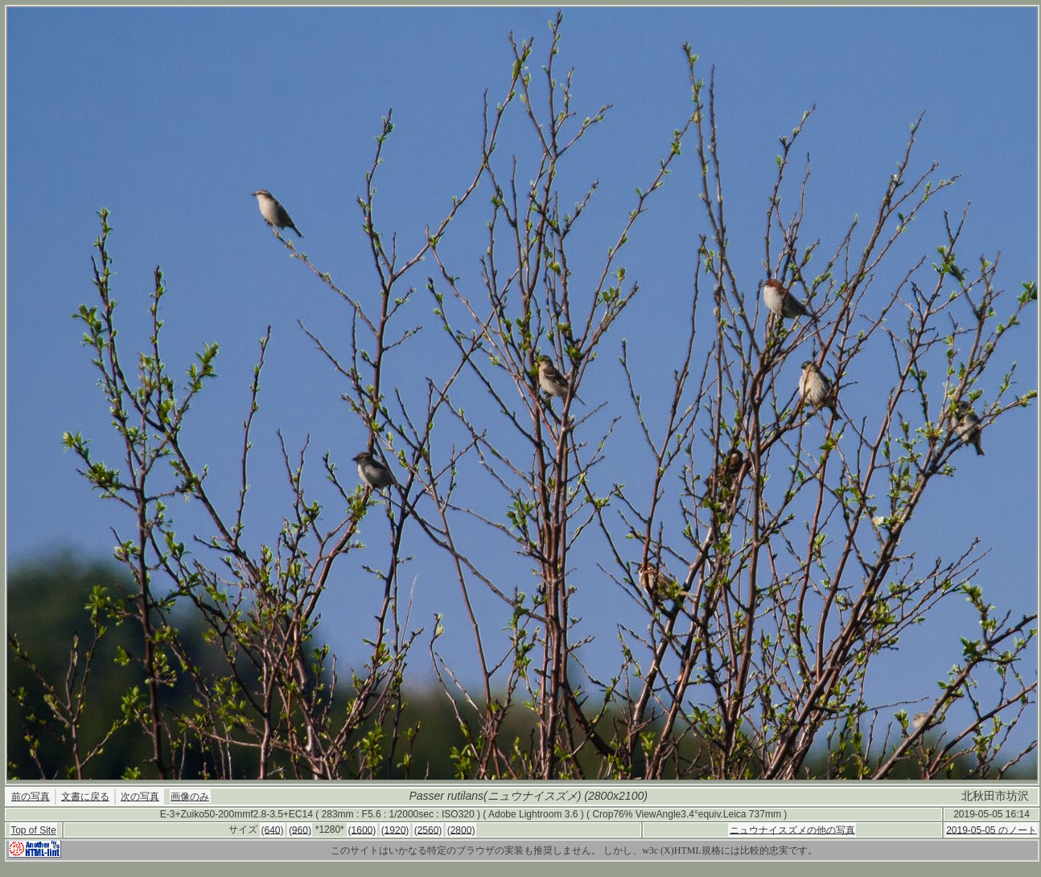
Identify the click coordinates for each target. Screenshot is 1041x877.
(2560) (428, 829)
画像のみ (190, 796)
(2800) (461, 829)
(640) (272, 829)
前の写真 (30, 796)
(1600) (362, 829)
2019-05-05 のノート (991, 829)
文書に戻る (85, 796)
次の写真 (140, 796)
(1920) (395, 829)
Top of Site (33, 830)
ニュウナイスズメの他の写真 (792, 829)
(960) (300, 829)
